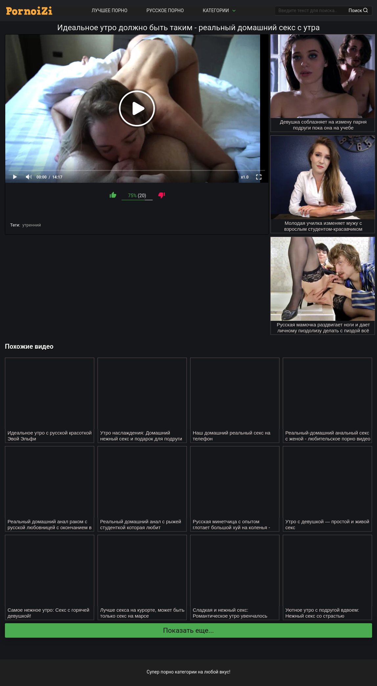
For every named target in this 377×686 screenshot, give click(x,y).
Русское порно (165, 10)
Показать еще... (188, 630)
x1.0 (245, 177)
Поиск (358, 10)
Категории (220, 11)
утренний (31, 225)
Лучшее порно (109, 10)
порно (167, 671)
